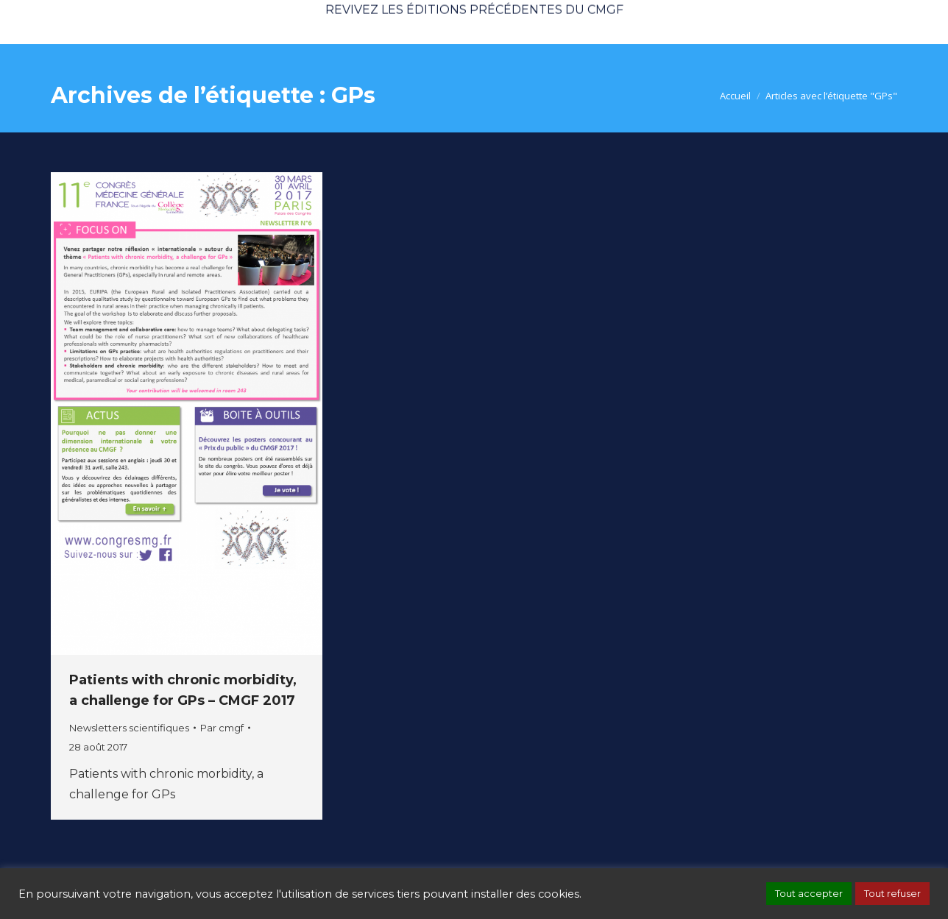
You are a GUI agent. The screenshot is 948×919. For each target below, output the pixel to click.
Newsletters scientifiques (129, 728)
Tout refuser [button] (892, 893)
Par (222, 728)
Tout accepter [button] (809, 893)
